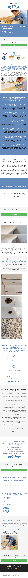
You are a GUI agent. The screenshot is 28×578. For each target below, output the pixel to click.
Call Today (14, 211)
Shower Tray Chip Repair (7, 498)
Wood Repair (5, 502)
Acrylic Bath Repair (6, 510)
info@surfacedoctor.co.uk (7, 575)
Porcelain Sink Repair (6, 508)
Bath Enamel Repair (6, 512)
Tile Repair (5, 501)
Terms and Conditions (17, 575)
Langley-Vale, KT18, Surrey (19, 574)
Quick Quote (14, 45)
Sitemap (23, 575)
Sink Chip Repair (5, 507)
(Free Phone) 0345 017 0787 (9, 574)
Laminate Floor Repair (7, 504)
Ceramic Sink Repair (6, 505)
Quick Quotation (14, 214)
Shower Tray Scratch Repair (8, 499)
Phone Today (14, 42)
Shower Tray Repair (6, 497)
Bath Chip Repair (6, 511)
